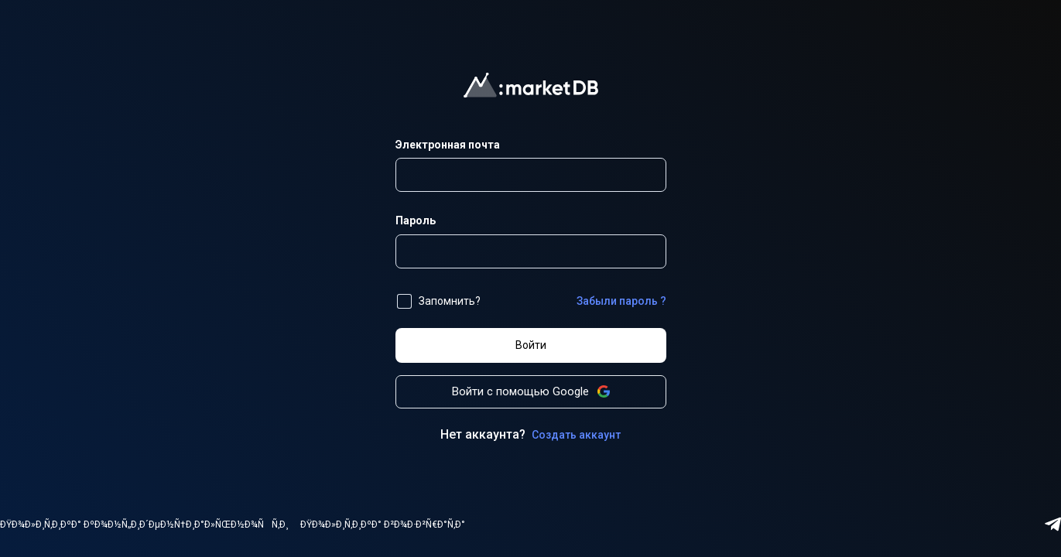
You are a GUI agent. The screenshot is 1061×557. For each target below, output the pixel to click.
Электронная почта (447, 144)
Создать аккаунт (576, 435)
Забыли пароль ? (621, 301)
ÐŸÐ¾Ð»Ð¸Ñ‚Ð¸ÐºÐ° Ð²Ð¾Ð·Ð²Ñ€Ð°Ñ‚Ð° (382, 524)
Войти (530, 345)
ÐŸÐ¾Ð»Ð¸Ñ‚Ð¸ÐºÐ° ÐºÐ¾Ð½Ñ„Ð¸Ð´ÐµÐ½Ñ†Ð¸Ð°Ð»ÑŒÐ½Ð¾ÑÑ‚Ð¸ (144, 524)
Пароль (415, 220)
